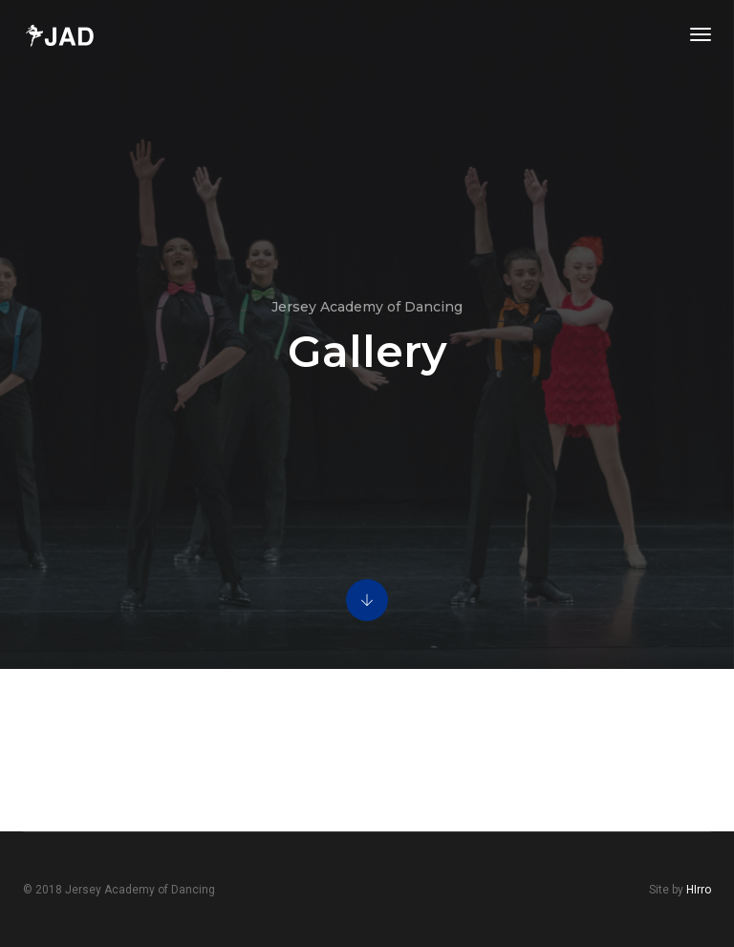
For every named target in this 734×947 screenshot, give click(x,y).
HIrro (698, 889)
